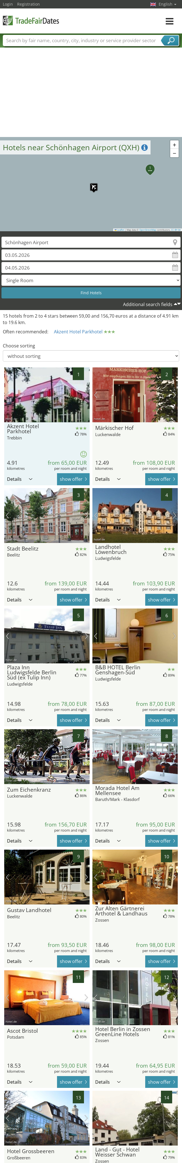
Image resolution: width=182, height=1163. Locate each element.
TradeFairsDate (31, 20)
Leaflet (120, 229)
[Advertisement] (91, 94)
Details (19, 479)
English (167, 4)
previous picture (7, 395)
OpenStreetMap (147, 229)
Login (8, 4)
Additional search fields (147, 304)
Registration (28, 4)
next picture (86, 395)
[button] (91, 184)
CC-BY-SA (176, 229)
